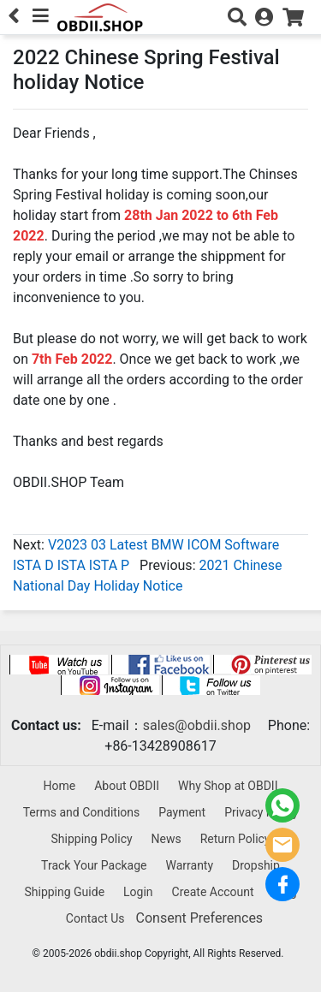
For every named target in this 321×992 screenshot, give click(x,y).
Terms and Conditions (81, 812)
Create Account (213, 892)
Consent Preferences (200, 918)
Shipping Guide (64, 892)
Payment (181, 812)
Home (60, 786)
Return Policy (235, 839)
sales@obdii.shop (197, 725)
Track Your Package (93, 865)
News (166, 839)
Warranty (189, 865)
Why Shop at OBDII (227, 786)
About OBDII (126, 786)
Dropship (256, 865)
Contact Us (95, 918)
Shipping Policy (91, 839)
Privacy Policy (261, 812)
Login (138, 892)
